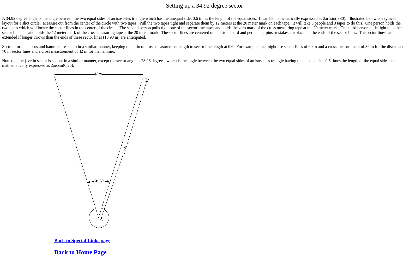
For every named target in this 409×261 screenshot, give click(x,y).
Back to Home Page (80, 252)
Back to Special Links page (82, 240)
